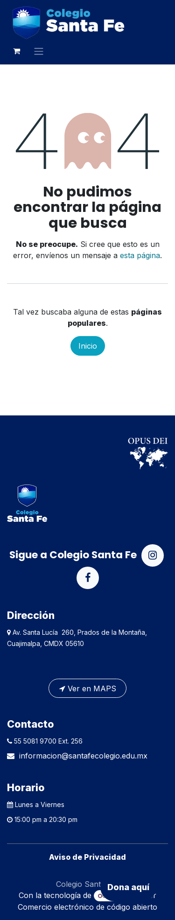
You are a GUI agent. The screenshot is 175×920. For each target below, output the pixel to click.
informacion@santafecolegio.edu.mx (83, 755)
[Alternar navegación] (38, 51)
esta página (140, 255)
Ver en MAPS (87, 688)
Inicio (87, 346)
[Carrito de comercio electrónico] (16, 51)
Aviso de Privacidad (87, 857)
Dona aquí (128, 887)
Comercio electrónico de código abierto (87, 907)
